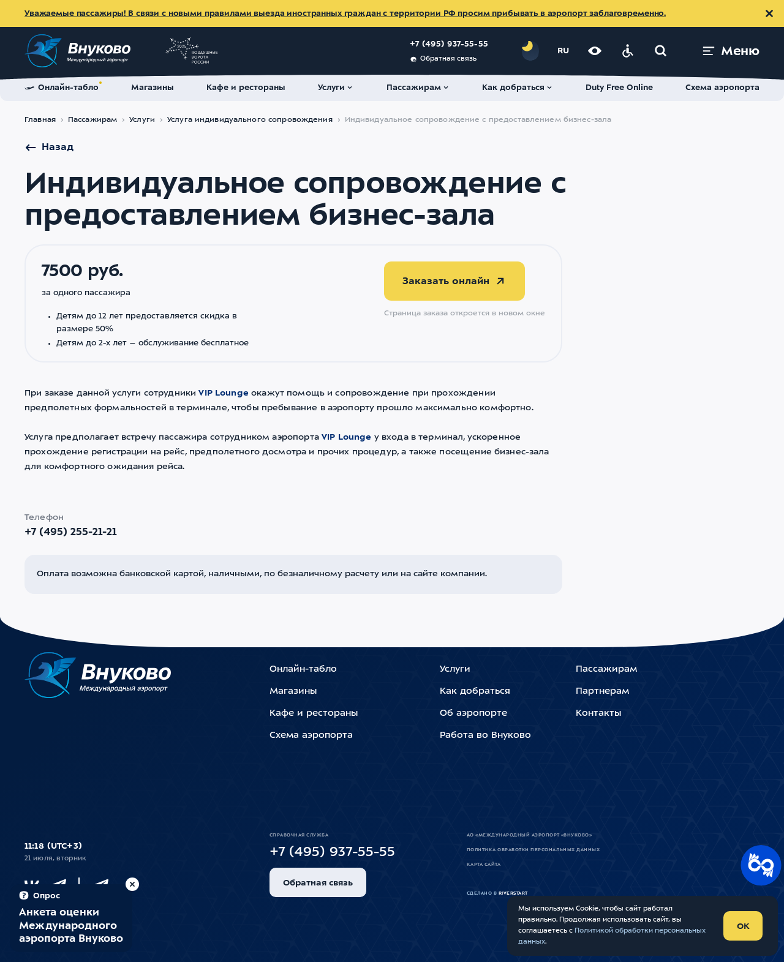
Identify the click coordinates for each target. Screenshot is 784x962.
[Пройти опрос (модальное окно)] (71, 918)
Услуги (142, 120)
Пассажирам (92, 120)
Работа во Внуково (485, 735)
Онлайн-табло (303, 669)
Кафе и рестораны (314, 713)
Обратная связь (443, 59)
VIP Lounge (223, 393)
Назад (49, 147)
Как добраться (475, 691)
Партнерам (602, 691)
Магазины (293, 691)
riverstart (513, 893)
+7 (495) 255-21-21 (70, 532)
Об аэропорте (473, 713)
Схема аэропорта (311, 735)
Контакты (598, 713)
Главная (40, 120)
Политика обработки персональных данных (533, 849)
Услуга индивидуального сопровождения (250, 120)
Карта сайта (483, 864)
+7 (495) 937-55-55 (449, 44)
